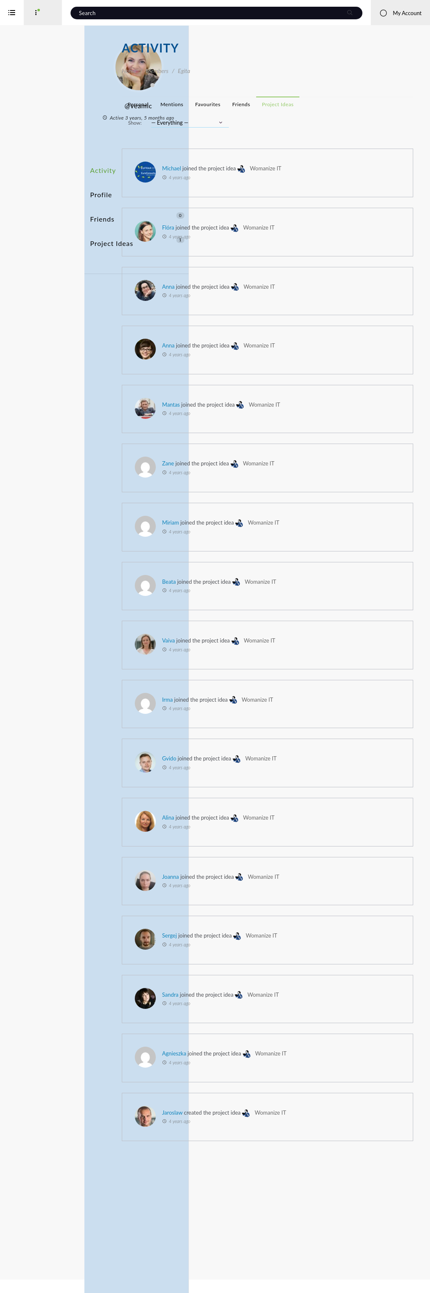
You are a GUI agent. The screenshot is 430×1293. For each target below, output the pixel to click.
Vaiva (290, 690)
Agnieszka (296, 1152)
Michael (293, 183)
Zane (290, 502)
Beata (291, 632)
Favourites (329, 104)
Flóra (290, 254)
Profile (137, 182)
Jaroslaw (294, 1223)
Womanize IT (380, 254)
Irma (289, 750)
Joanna (292, 938)
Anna (290, 313)
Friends (175, 198)
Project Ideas (175, 213)
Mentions (293, 104)
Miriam (292, 561)
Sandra (292, 1081)
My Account (400, 13)
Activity (139, 167)
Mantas (293, 431)
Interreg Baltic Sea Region (34, 1274)
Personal (259, 104)
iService (25, 1281)
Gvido (291, 808)
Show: (256, 137)
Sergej (291, 1009)
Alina (290, 880)
